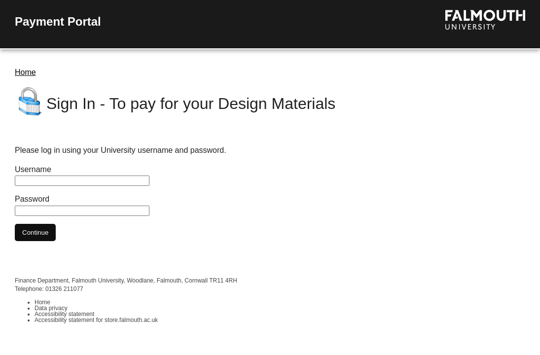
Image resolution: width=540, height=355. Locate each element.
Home (25, 72)
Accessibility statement (64, 314)
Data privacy (51, 308)
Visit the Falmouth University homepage (485, 20)
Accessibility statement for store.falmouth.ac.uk (96, 320)
